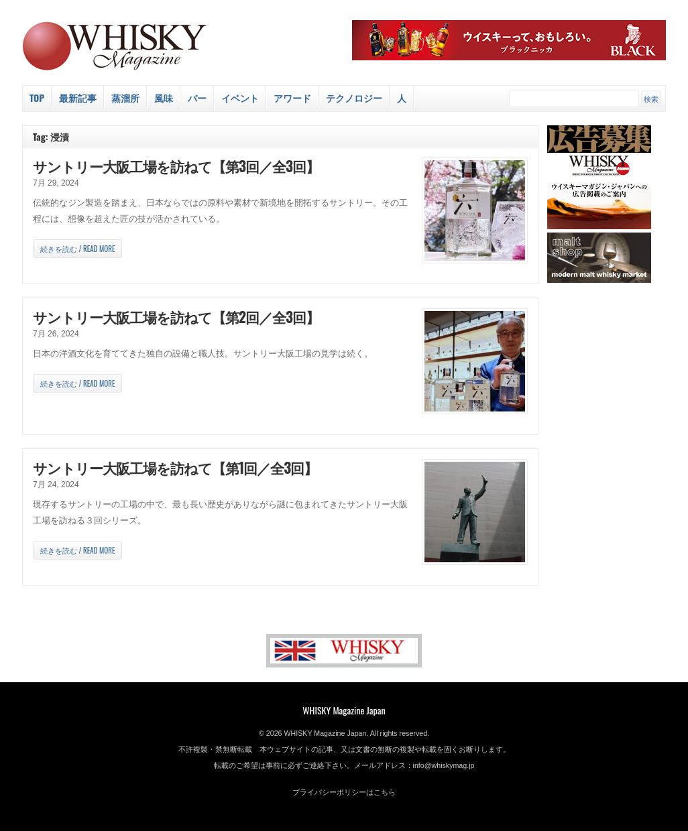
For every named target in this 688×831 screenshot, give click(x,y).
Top (37, 97)
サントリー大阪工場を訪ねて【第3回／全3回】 (176, 165)
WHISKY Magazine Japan (343, 710)
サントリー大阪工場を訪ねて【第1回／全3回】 (175, 467)
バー (197, 97)
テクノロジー (354, 97)
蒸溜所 (125, 97)
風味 (163, 97)
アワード (292, 97)
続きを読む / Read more (77, 248)
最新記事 (78, 97)
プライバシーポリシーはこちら (344, 792)
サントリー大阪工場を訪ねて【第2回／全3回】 (176, 316)
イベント (240, 97)
